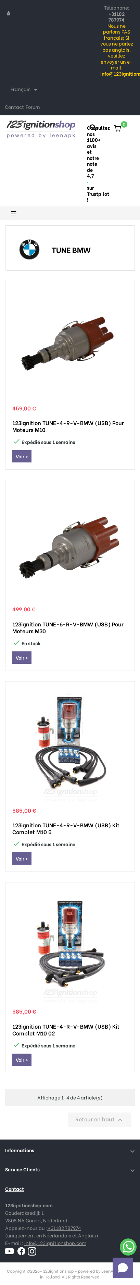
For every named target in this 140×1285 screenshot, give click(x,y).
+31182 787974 (64, 1227)
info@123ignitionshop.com (55, 1242)
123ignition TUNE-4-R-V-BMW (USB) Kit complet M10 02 (65, 1029)
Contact (14, 106)
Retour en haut (99, 1119)
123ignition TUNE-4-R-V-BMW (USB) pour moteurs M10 (68, 426)
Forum (33, 106)
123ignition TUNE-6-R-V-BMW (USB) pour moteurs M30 (68, 627)
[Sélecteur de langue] (25, 90)
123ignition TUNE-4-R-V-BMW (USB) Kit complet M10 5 (65, 828)
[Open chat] (123, 1268)
